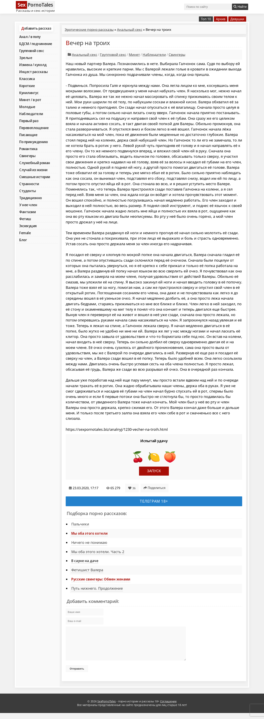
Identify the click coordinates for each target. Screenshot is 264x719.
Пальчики (80, 524)
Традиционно (30, 197)
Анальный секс (129, 29)
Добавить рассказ (36, 28)
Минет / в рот (30, 99)
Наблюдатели (31, 113)
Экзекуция (28, 225)
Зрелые (25, 57)
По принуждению (33, 141)
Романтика (28, 148)
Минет (134, 54)
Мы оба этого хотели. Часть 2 (97, 551)
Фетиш (25, 218)
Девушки (237, 19)
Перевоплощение (33, 127)
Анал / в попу (29, 36)
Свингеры (27, 155)
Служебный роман (34, 162)
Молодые (27, 106)
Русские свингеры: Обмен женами (100, 579)
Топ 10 (206, 19)
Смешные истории (34, 176)
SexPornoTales (106, 707)
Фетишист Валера (87, 569)
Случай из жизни (33, 169)
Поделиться (154, 488)
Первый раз (28, 120)
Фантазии (27, 211)
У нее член (28, 204)
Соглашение (168, 707)
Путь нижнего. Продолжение (97, 588)
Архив (220, 19)
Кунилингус (28, 92)
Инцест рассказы (33, 71)
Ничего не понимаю (89, 542)
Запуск (154, 471)
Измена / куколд (33, 64)
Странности (29, 183)
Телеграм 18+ (154, 501)
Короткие (27, 85)
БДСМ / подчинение (35, 43)
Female (25, 232)
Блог (23, 239)
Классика (27, 78)
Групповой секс (31, 50)
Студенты (27, 190)
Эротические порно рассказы (89, 29)
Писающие (28, 134)
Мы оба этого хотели (89, 533)
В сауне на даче (84, 560)
